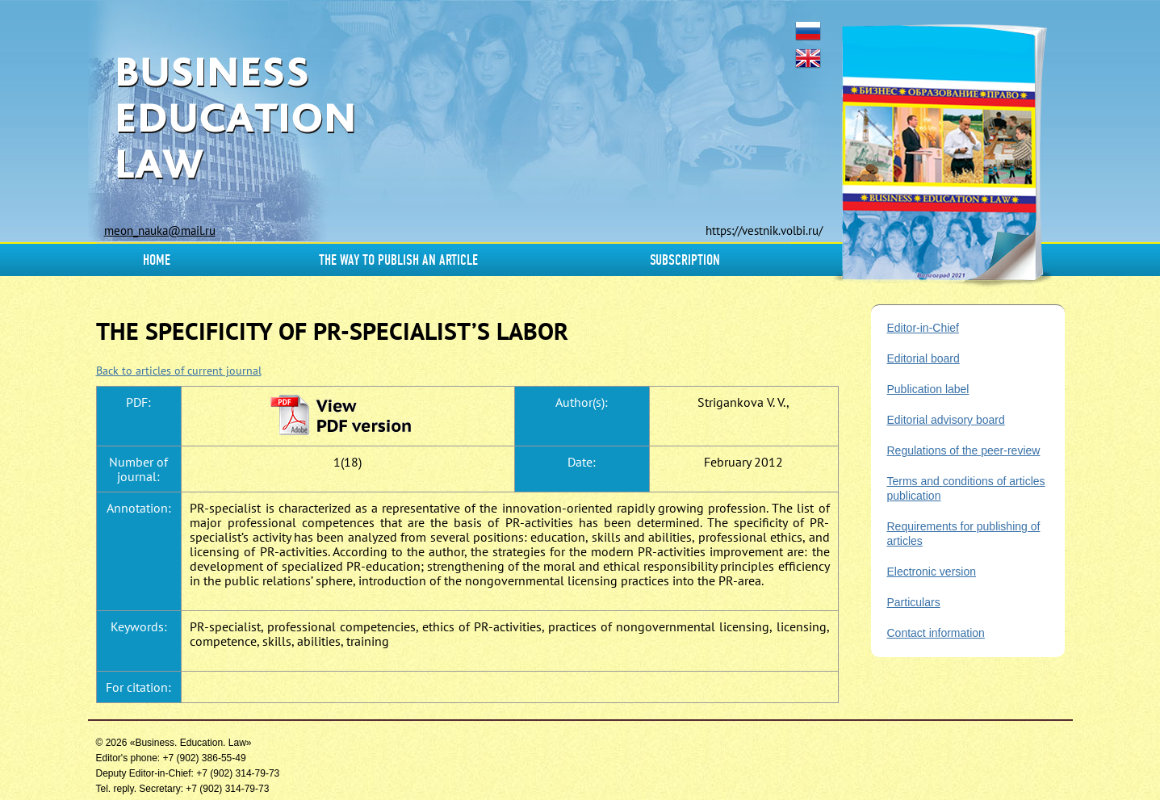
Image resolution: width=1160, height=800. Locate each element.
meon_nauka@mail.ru (160, 230)
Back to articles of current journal (179, 370)
